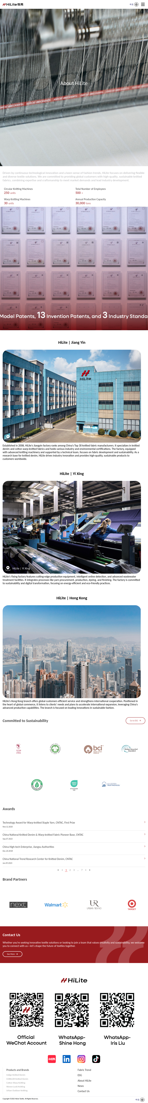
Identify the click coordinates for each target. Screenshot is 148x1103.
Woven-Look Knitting (15, 1086)
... (78, 870)
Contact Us (84, 1091)
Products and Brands (17, 1070)
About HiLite (84, 1080)
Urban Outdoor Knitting (16, 1090)
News (81, 1086)
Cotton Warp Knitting (15, 1082)
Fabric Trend (84, 1070)
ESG (80, 1075)
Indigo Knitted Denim (15, 1074)
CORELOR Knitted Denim (17, 1079)
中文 (132, 4)
